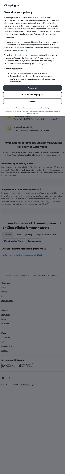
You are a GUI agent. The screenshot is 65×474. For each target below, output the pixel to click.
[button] (32, 88)
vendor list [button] (22, 50)
